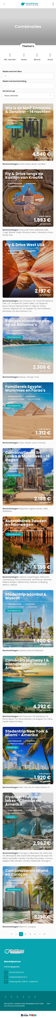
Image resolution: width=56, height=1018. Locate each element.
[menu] (53, 4)
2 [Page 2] (25, 934)
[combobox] (28, 86)
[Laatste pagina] (44, 934)
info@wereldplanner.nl (18, 977)
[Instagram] (17, 997)
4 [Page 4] (35, 934)
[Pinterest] (35, 997)
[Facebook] (11, 997)
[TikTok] (23, 997)
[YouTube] (29, 997)
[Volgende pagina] (40, 934)
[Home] (5, 997)
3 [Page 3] (30, 934)
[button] (28, 95)
